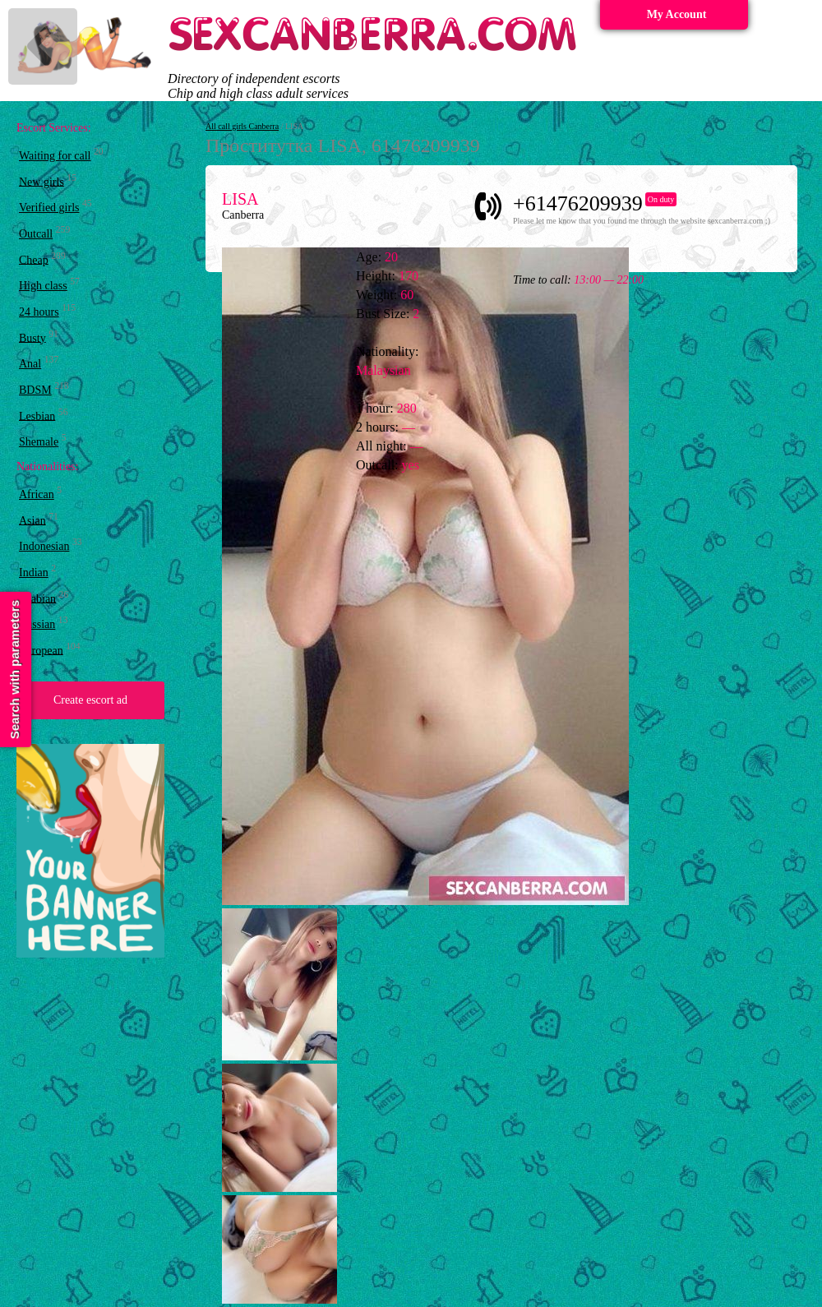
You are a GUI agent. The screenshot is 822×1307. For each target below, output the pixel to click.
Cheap (33, 259)
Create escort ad (90, 700)
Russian (37, 624)
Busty (32, 337)
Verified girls (49, 207)
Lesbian (37, 415)
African (36, 494)
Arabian (37, 598)
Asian (32, 520)
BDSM (35, 390)
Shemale (38, 442)
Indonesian (44, 546)
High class (43, 285)
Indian (33, 572)
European (41, 650)
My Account (677, 14)
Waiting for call (55, 156)
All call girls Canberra (242, 126)
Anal (30, 364)
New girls (41, 181)
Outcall (36, 234)
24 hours (39, 312)
